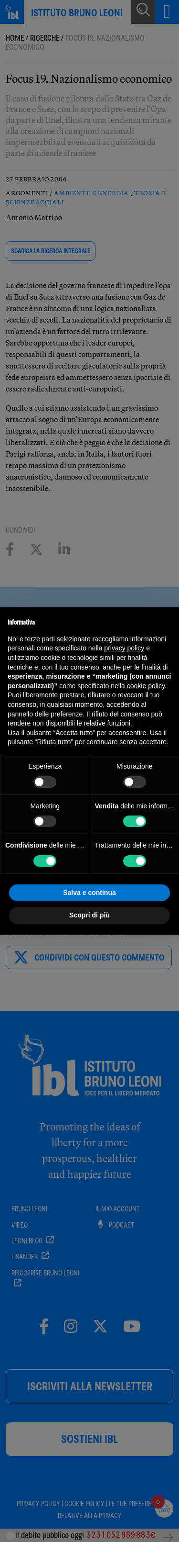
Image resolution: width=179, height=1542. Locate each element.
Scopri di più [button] (89, 915)
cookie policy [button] (146, 686)
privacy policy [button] (124, 648)
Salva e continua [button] (89, 892)
